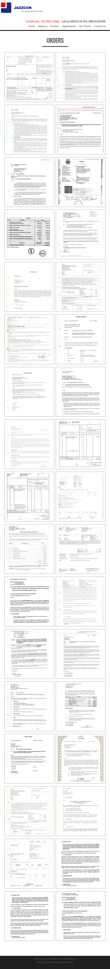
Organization (69, 26)
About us (42, 26)
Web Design (41, 962)
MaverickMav (68, 962)
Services (54, 26)
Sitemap (72, 958)
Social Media (54, 962)
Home (32, 26)
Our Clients (85, 26)
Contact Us (100, 26)
